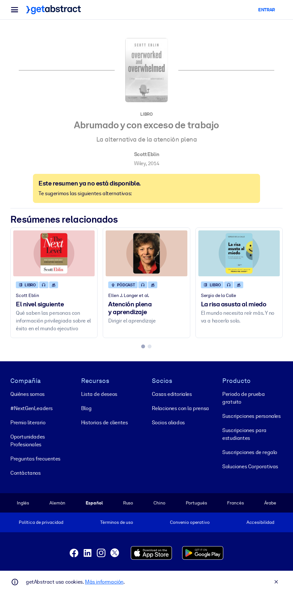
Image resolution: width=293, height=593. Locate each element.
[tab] (143, 346)
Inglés (23, 502)
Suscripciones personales (251, 416)
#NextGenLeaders (31, 408)
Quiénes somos (27, 394)
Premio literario (28, 422)
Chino (159, 502)
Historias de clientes (104, 422)
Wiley (140, 163)
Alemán (57, 502)
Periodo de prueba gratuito (243, 398)
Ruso (128, 502)
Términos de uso (116, 522)
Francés (235, 502)
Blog (86, 408)
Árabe (270, 502)
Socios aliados (168, 422)
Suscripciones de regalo (249, 452)
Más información (104, 582)
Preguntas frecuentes (35, 459)
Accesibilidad (260, 522)
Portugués (196, 502)
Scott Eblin (146, 154)
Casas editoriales (172, 394)
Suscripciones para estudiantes (244, 434)
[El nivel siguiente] (54, 253)
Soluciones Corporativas (250, 466)
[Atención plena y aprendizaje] (146, 253)
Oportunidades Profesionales (27, 441)
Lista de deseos (99, 394)
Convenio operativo (190, 522)
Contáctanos (25, 473)
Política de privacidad (41, 522)
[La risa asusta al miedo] (239, 253)
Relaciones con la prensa (180, 408)
